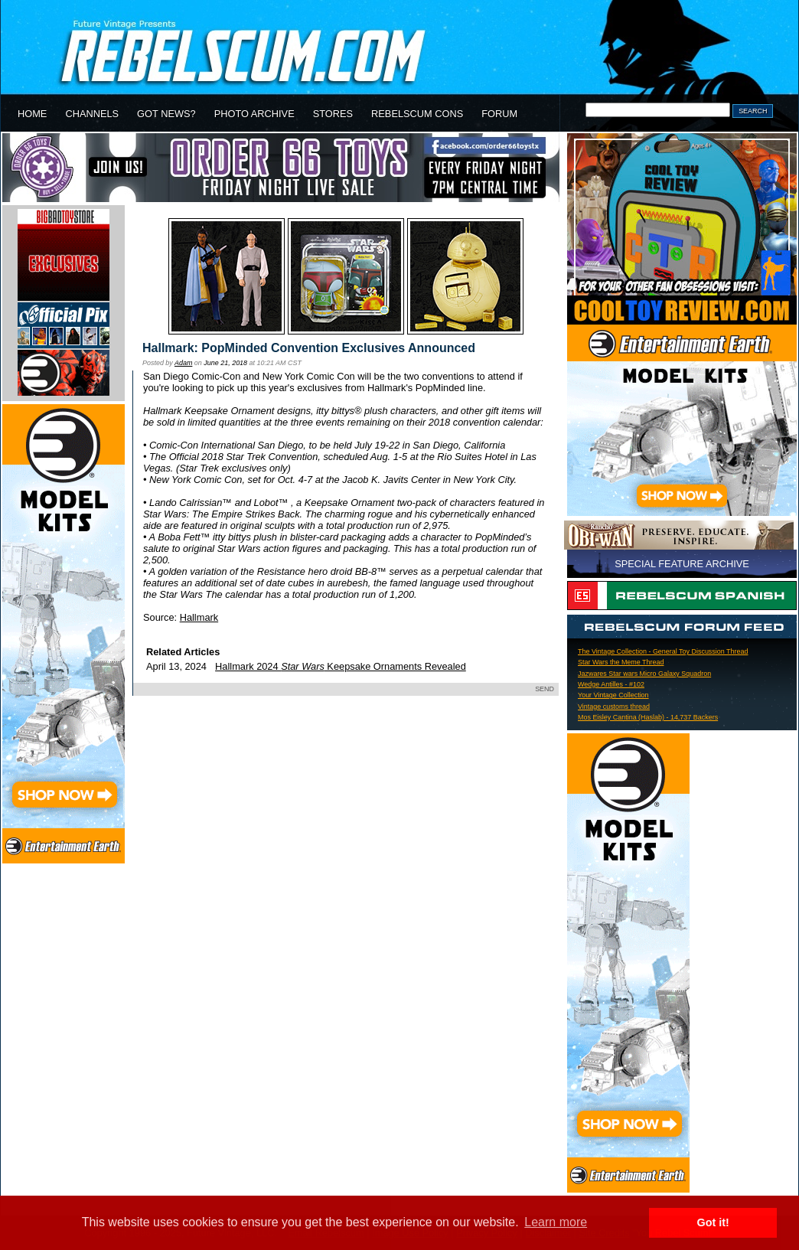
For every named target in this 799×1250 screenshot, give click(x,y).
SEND (544, 689)
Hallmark (199, 617)
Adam (183, 363)
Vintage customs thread (614, 706)
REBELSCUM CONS (417, 113)
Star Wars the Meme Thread (621, 662)
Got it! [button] (713, 1222)
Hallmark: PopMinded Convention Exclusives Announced (308, 347)
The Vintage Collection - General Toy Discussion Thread (663, 651)
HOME (32, 113)
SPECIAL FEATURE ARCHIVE (682, 564)
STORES (333, 113)
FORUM (499, 113)
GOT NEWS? (166, 113)
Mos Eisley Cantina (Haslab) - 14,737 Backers (648, 717)
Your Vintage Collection (613, 695)
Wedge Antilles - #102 (611, 684)
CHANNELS (92, 113)
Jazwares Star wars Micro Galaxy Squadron (644, 673)
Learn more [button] (555, 1222)
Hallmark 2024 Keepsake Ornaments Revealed (340, 666)
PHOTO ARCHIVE (254, 113)
